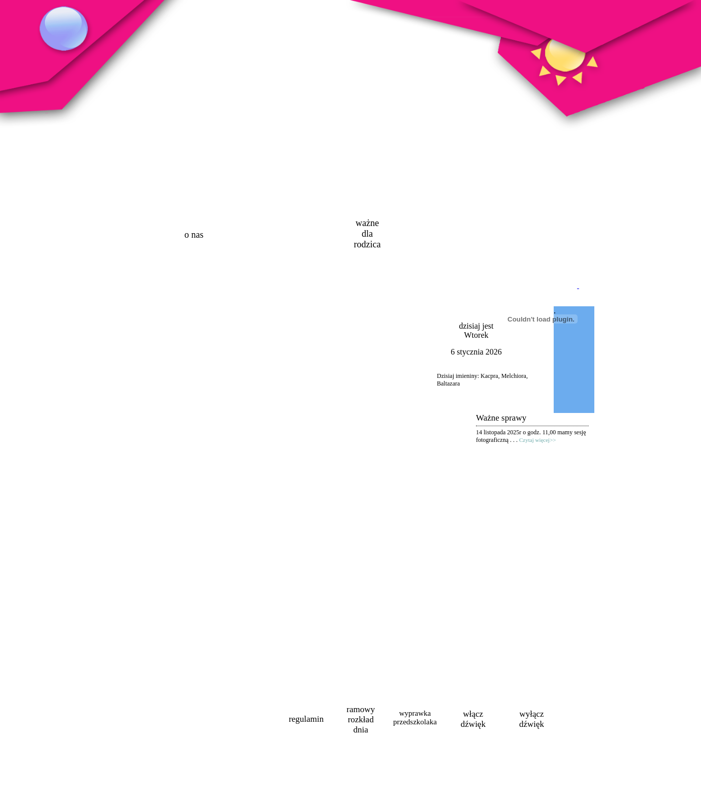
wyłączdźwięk (531, 719)
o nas (194, 235)
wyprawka (415, 717)
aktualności (251, 235)
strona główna (136, 236)
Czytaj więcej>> (537, 440)
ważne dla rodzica (367, 233)
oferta (308, 235)
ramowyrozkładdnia (360, 719)
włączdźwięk (473, 719)
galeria (424, 235)
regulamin (306, 719)
